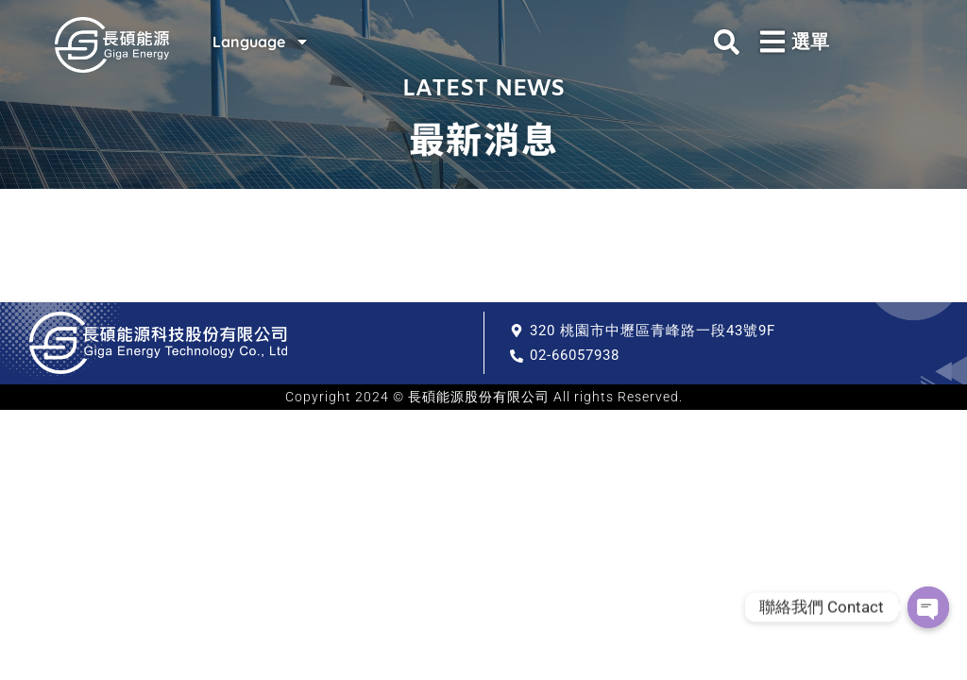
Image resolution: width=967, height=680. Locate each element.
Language (259, 42)
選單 (810, 41)
